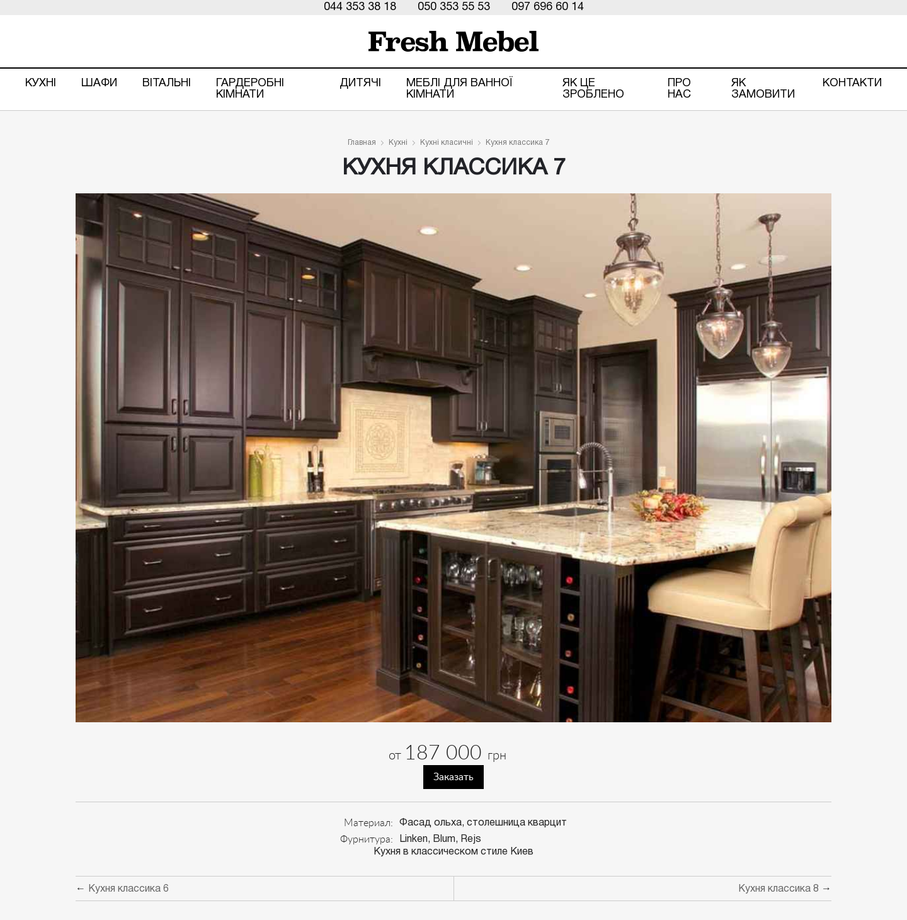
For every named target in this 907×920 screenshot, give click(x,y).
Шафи (99, 83)
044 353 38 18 (360, 7)
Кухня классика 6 (128, 889)
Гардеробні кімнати (250, 89)
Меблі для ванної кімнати (459, 89)
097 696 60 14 (547, 7)
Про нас (679, 89)
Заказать (453, 777)
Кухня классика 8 (778, 889)
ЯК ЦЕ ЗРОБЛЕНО (593, 89)
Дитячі (360, 83)
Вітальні (166, 83)
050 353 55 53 (454, 7)
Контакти (852, 83)
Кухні (40, 83)
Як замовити (763, 89)
